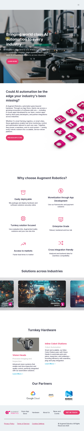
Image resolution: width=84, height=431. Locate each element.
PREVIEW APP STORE (15, 137)
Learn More (17, 374)
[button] (78, 5)
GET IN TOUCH (71, 412)
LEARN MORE (12, 61)
